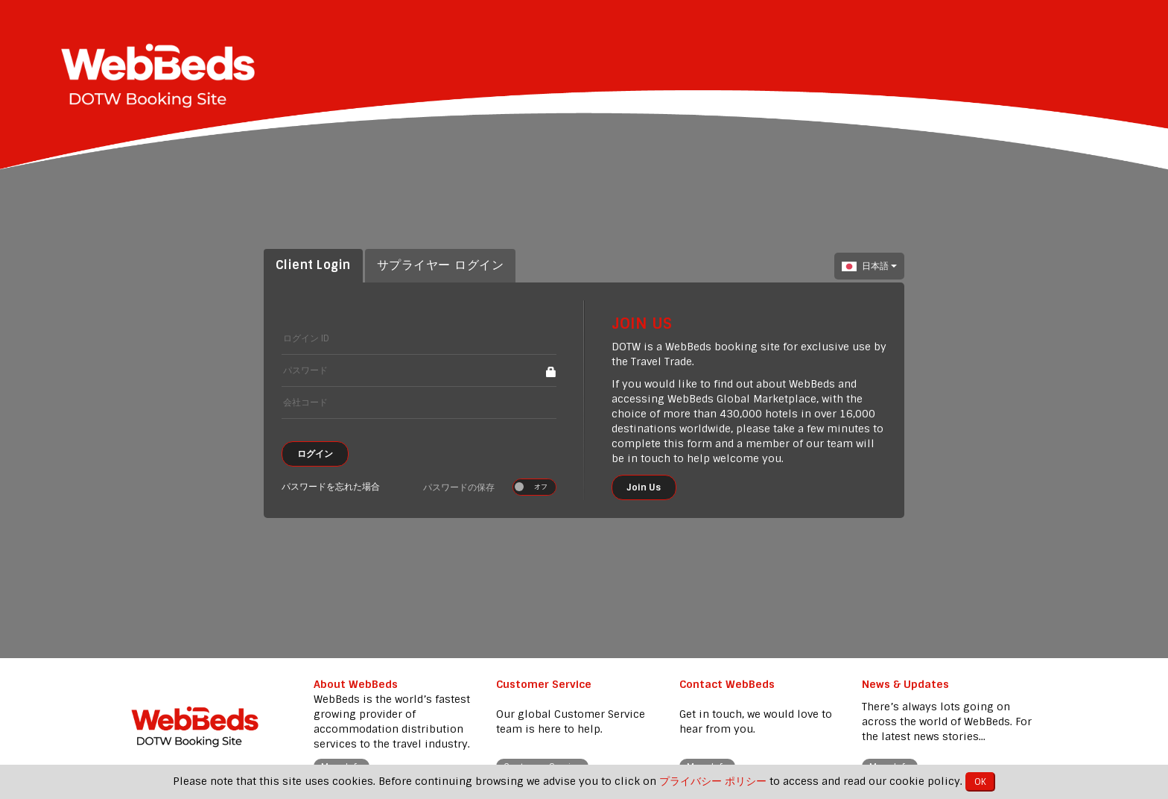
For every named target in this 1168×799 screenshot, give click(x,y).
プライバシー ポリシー (712, 781)
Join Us (644, 487)
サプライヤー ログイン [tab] (440, 265)
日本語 (869, 266)
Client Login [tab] (313, 265)
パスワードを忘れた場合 (331, 487)
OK (980, 782)
